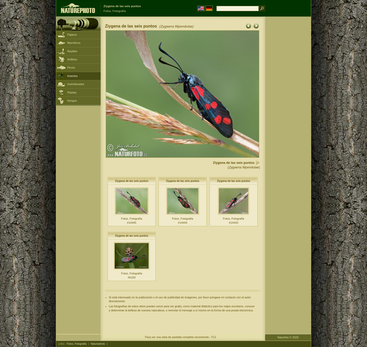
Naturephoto (98, 343)
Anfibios (72, 59)
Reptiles (72, 51)
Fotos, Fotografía (77, 343)
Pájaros (72, 34)
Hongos (72, 100)
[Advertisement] (288, 98)
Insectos (72, 75)
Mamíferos (73, 42)
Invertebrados (75, 84)
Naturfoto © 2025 (288, 337)
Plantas (71, 92)
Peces (71, 67)
